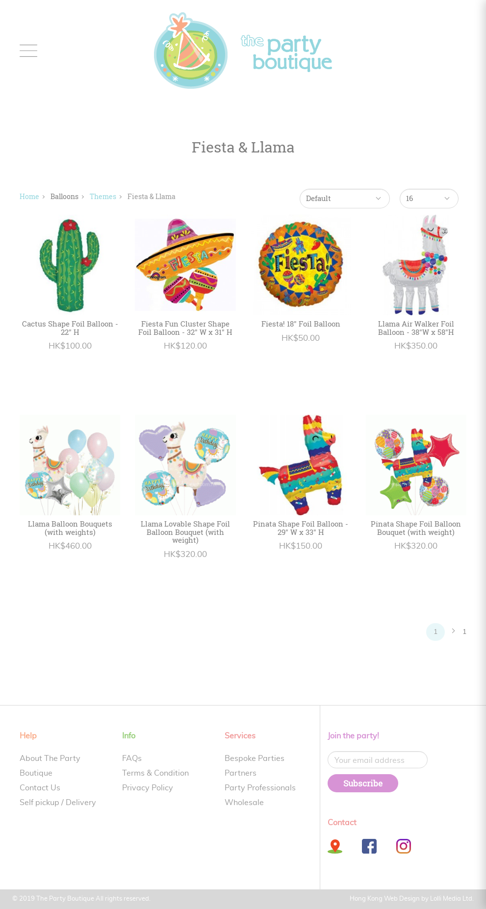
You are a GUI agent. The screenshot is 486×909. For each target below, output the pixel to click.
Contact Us (40, 788)
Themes (103, 196)
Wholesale (244, 803)
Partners (240, 773)
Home (29, 196)
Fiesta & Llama (152, 196)
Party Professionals (260, 788)
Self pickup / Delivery (58, 803)
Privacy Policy (147, 788)
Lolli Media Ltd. (452, 899)
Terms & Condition (155, 773)
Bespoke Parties (254, 758)
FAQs (132, 758)
